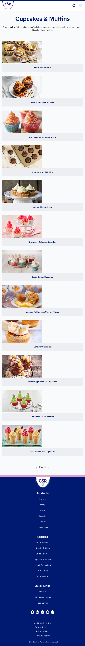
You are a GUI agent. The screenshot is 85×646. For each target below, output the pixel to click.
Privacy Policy (43, 635)
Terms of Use (42, 631)
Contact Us (42, 591)
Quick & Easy (42, 570)
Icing (42, 510)
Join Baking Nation (42, 597)
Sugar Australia (42, 627)
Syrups (43, 521)
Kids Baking (42, 576)
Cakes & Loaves (42, 553)
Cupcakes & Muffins (42, 559)
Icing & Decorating (42, 565)
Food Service (42, 602)
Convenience (42, 527)
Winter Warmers (42, 542)
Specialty (42, 516)
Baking (42, 504)
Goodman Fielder (42, 623)
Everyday (42, 499)
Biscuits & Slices (42, 548)
